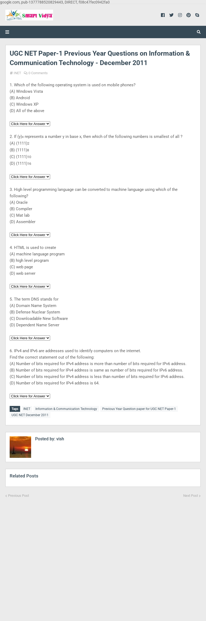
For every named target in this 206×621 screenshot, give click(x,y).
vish (59, 438)
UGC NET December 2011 (30, 415)
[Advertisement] (103, 555)
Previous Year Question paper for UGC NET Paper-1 (139, 409)
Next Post (190, 495)
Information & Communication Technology (66, 409)
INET (17, 73)
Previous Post (18, 495)
